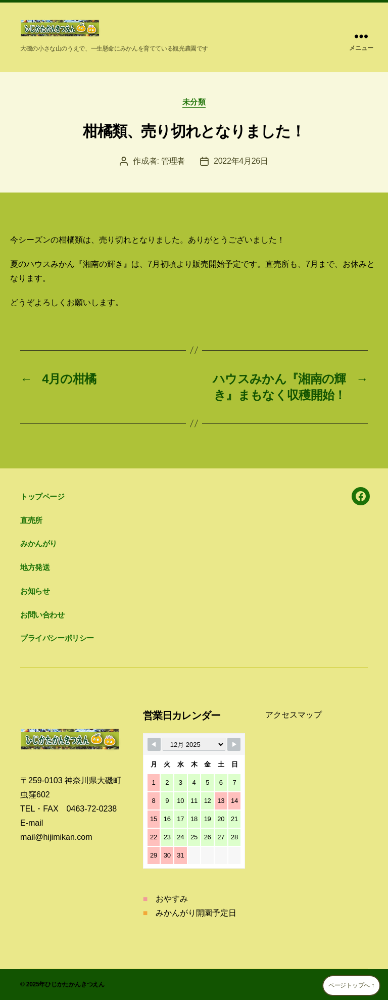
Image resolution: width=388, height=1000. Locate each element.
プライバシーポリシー (57, 638)
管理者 (173, 161)
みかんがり (38, 543)
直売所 (31, 520)
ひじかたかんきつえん (75, 984)
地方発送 (35, 567)
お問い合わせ (42, 614)
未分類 (194, 102)
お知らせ (35, 591)
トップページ (42, 496)
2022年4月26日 (241, 161)
